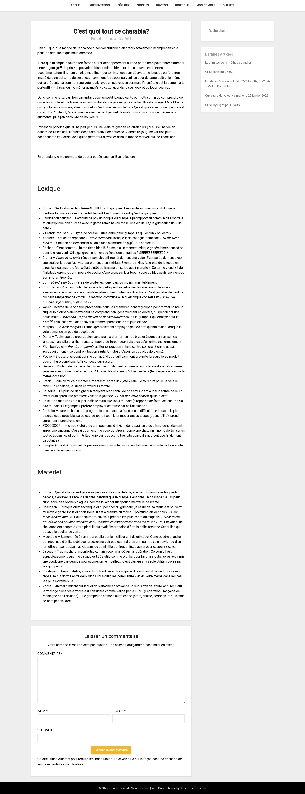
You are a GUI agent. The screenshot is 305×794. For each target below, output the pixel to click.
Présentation (99, 5)
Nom (43, 711)
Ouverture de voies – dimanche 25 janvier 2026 (236, 96)
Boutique (182, 5)
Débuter (123, 5)
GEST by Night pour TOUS (222, 105)
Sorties (143, 5)
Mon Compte (205, 5)
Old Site (228, 5)
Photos (162, 5)
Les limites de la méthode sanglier (228, 62)
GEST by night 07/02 (219, 72)
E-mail (119, 711)
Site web (44, 730)
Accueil (76, 5)
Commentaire (50, 654)
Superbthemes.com (193, 788)
